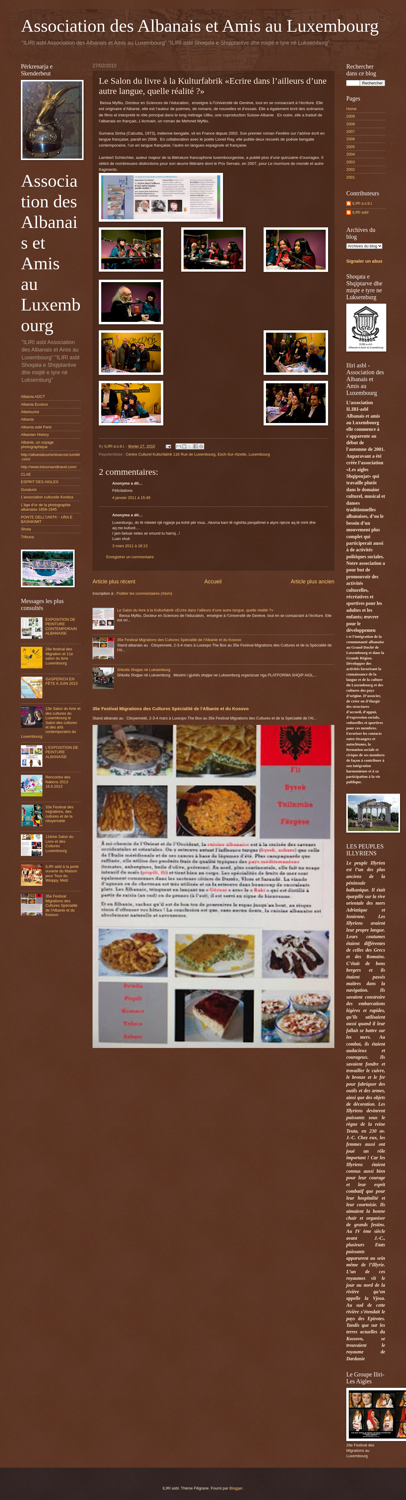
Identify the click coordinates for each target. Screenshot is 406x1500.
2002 (350, 169)
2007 (350, 131)
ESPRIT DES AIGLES (40, 482)
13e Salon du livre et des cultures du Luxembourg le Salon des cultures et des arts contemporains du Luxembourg (51, 722)
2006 (350, 139)
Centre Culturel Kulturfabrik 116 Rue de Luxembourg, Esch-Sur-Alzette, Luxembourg (198, 454)
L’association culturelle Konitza (47, 497)
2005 (350, 146)
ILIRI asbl (360, 212)
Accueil (213, 582)
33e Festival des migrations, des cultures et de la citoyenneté (59, 814)
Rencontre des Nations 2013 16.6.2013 (57, 782)
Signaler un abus (364, 261)
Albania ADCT (33, 396)
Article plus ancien (312, 582)
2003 (350, 162)
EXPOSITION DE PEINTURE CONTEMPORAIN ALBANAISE (61, 626)
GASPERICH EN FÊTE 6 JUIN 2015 (61, 681)
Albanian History (35, 434)
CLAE (26, 474)
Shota (26, 529)
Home (351, 109)
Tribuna (27, 537)
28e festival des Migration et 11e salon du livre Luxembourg (59, 656)
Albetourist (30, 412)
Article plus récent (114, 582)
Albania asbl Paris (36, 427)
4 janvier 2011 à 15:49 (131, 497)
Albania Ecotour (34, 404)
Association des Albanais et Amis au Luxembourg (200, 26)
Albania (27, 419)
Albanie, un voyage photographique (37, 444)
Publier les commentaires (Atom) (144, 593)
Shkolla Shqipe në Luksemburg (143, 669)
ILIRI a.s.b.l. (362, 203)
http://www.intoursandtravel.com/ (48, 467)
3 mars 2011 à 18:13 (129, 546)
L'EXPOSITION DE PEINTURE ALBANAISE (61, 752)
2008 (350, 124)
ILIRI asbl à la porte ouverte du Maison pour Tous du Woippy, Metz (62, 873)
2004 (350, 154)
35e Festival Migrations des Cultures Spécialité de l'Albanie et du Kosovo (179, 640)
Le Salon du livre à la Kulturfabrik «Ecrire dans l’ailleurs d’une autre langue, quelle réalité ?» (195, 610)
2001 (350, 177)
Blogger (235, 1488)
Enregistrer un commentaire (130, 557)
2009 (350, 116)
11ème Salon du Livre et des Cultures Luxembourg (59, 843)
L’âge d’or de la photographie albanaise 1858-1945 (45, 507)
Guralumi (28, 489)
